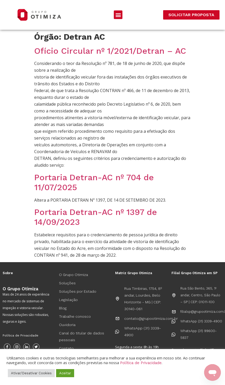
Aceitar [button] (65, 373)
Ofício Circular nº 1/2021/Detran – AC (110, 51)
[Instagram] (16, 346)
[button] (118, 14)
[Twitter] (36, 346)
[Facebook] (7, 346)
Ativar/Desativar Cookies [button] (31, 373)
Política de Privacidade (20, 335)
